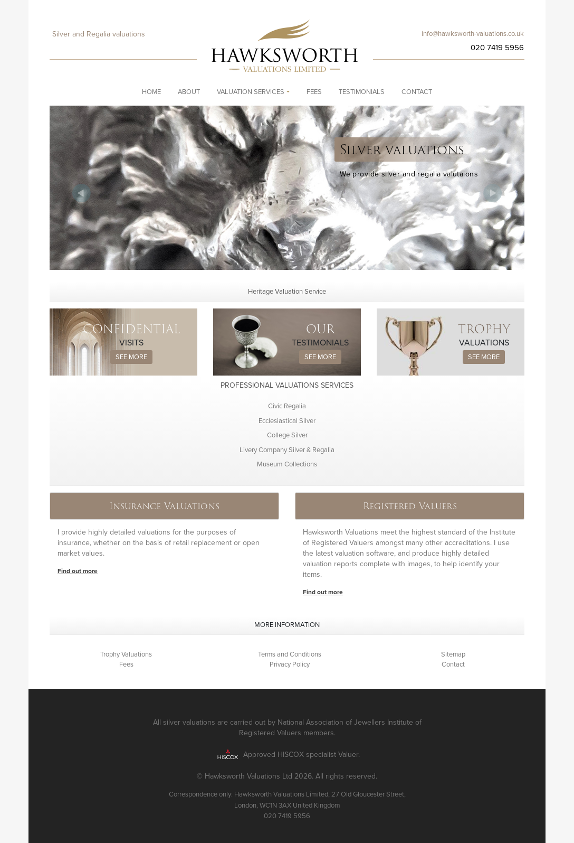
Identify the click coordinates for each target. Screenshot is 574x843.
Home (151, 92)
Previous (81, 193)
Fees (314, 92)
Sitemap (453, 654)
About (189, 92)
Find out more (78, 571)
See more (131, 357)
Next (492, 193)
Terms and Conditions (289, 654)
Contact (416, 92)
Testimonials (362, 92)
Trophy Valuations (126, 654)
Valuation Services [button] (250, 92)
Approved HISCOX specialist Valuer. (301, 754)
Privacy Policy (290, 664)
